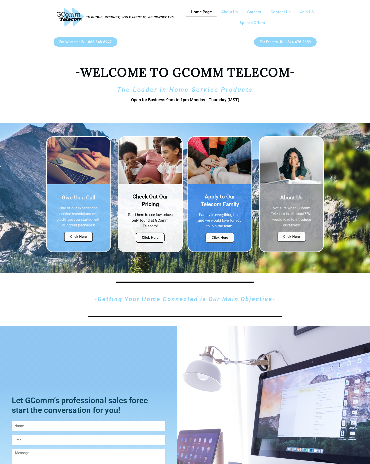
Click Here (71, 236)
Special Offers (252, 22)
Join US (307, 11)
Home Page (201, 11)
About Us (229, 11)
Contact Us (281, 11)
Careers (254, 11)
